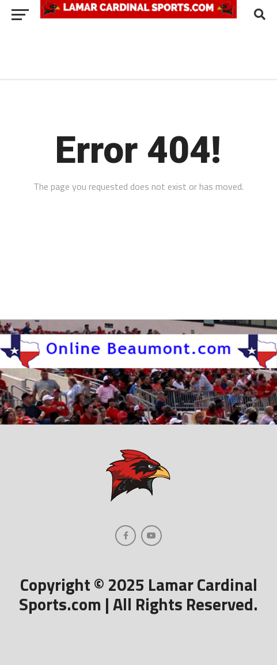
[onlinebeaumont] (138, 365)
